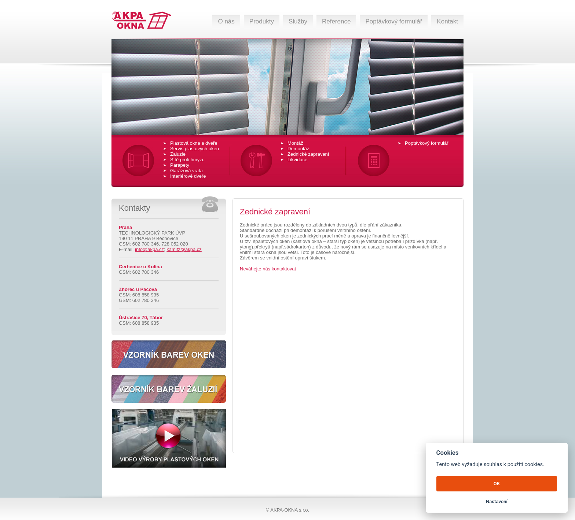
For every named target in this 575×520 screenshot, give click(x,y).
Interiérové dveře (188, 176)
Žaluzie (178, 154)
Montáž (295, 143)
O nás (226, 21)
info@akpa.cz (149, 249)
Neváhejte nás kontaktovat (268, 269)
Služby (298, 21)
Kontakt (447, 21)
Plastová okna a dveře (193, 143)
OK (497, 483)
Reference (336, 21)
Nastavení (497, 501)
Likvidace (297, 159)
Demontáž (298, 148)
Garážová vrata (186, 170)
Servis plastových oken (194, 148)
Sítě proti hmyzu (187, 159)
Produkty (261, 21)
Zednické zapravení (308, 154)
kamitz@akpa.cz (184, 249)
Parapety (179, 165)
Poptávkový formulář (393, 21)
